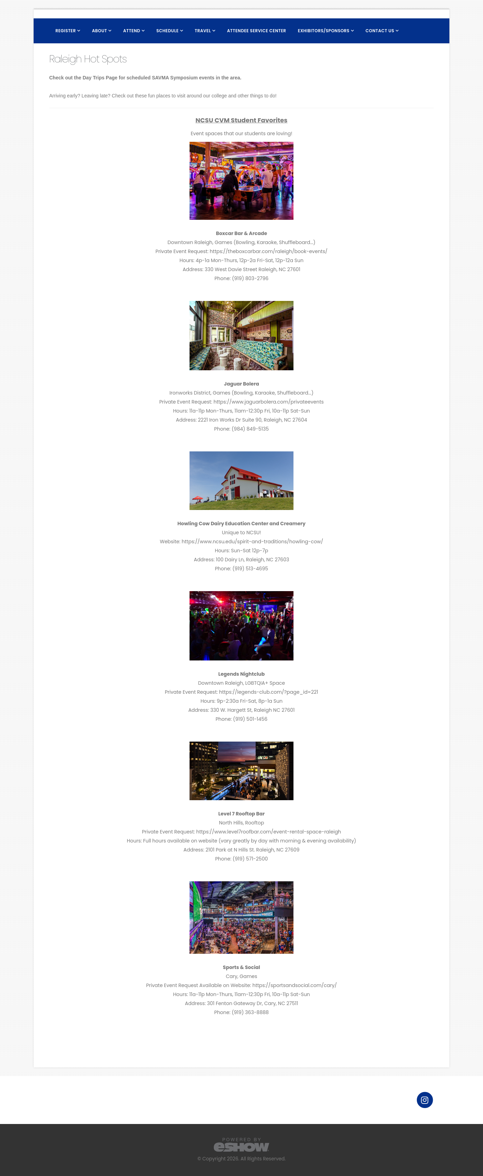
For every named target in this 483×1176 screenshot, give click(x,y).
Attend (131, 31)
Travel (203, 31)
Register (65, 31)
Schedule (167, 31)
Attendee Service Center (256, 31)
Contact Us (380, 31)
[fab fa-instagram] (424, 1100)
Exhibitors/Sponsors (324, 31)
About (99, 31)
